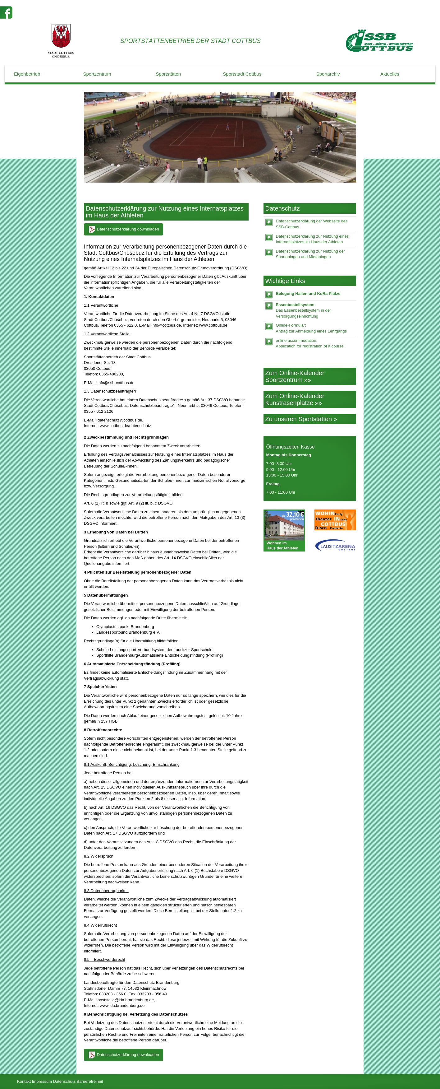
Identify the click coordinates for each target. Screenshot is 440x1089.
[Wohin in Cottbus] (335, 520)
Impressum (42, 1081)
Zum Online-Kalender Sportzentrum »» (294, 376)
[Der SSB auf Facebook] (6, 12)
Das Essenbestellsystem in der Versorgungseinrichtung (303, 310)
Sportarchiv (328, 74)
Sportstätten (168, 74)
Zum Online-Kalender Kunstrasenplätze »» (294, 399)
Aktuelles (389, 74)
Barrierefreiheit (90, 1081)
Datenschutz (64, 1081)
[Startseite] (379, 41)
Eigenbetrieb (27, 74)
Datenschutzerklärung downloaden (123, 229)
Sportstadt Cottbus (242, 74)
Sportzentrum (97, 74)
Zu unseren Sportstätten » (301, 419)
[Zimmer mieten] (284, 530)
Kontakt (24, 1081)
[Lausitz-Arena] (335, 545)
